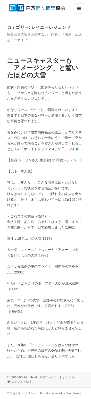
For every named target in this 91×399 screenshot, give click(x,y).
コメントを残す (21, 382)
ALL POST (40, 377)
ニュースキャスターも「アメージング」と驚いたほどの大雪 (42, 68)
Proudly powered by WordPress (60, 393)
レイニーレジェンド (61, 377)
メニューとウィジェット (78, 13)
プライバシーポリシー (21, 393)
